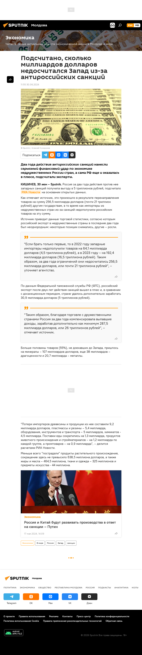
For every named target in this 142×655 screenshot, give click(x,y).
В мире (40, 543)
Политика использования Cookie (21, 620)
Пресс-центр (84, 616)
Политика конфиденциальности (112, 616)
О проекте (9, 616)
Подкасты (104, 587)
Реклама (53, 616)
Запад (60, 543)
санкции (71, 543)
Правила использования (32, 616)
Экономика (32, 517)
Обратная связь (114, 620)
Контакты (67, 616)
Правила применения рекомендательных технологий (72, 620)
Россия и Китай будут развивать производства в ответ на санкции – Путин (70, 524)
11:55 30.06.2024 (30, 84)
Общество (44, 587)
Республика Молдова (68, 587)
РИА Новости (31, 192)
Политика (10, 587)
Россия (50, 543)
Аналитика (121, 587)
